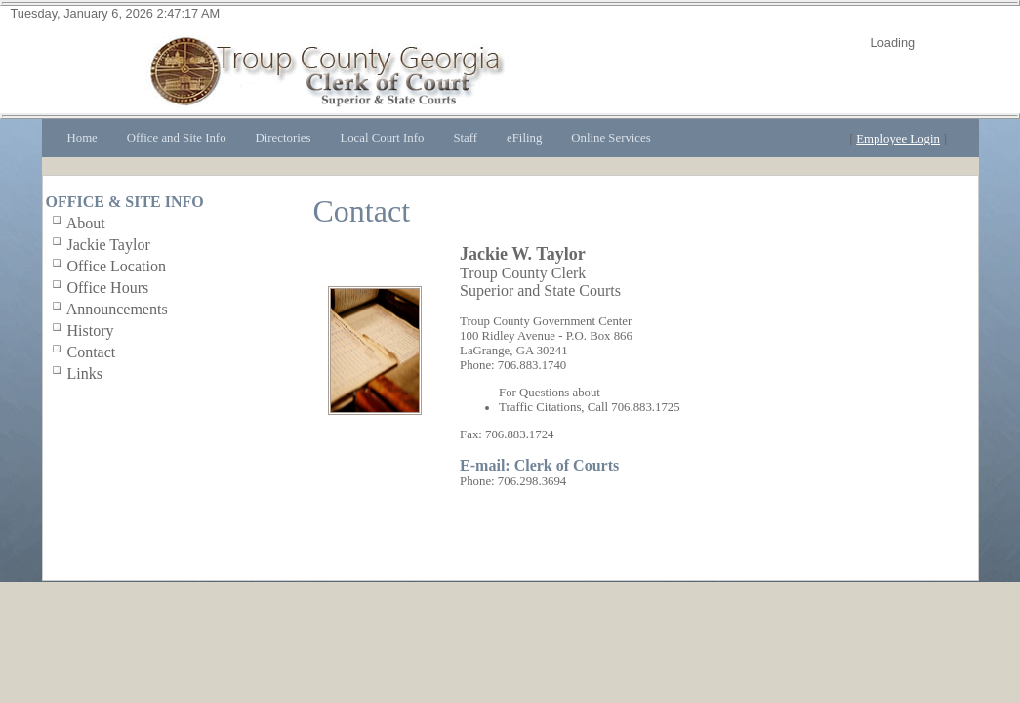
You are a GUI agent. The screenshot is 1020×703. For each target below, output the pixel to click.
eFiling (524, 138)
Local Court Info (382, 138)
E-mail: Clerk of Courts (539, 465)
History (90, 330)
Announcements (117, 309)
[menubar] (359, 138)
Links (84, 373)
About (85, 223)
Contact (91, 352)
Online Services (610, 138)
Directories (283, 138)
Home (82, 138)
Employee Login (898, 138)
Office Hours (108, 287)
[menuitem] (82, 138)
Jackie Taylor (108, 244)
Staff (465, 138)
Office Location (116, 266)
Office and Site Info (176, 138)
